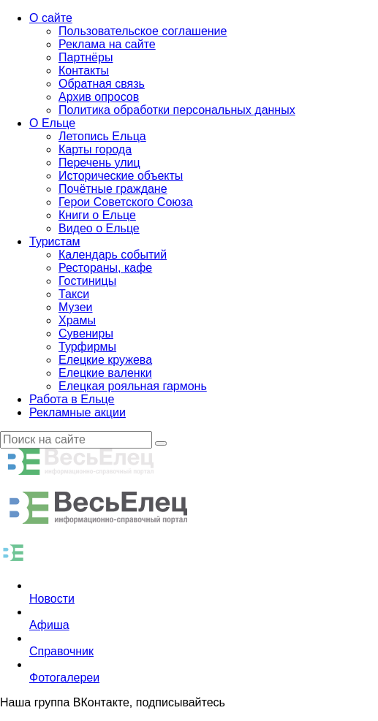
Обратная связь (101, 83)
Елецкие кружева (105, 360)
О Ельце (52, 123)
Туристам (54, 241)
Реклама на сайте (107, 44)
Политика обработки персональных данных (176, 110)
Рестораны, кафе (105, 268)
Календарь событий (112, 254)
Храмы (77, 320)
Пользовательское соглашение (142, 31)
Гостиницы (87, 281)
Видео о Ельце (99, 228)
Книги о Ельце (97, 215)
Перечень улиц (99, 162)
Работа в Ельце (71, 399)
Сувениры (85, 333)
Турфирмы (87, 346)
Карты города (95, 149)
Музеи (75, 307)
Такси (73, 294)
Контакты (83, 70)
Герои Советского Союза (125, 202)
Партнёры (85, 57)
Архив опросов (98, 97)
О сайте (50, 18)
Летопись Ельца (102, 136)
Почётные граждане (112, 189)
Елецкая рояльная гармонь (132, 386)
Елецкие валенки (105, 373)
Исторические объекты (120, 175)
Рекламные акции (77, 412)
